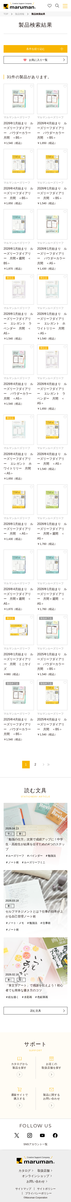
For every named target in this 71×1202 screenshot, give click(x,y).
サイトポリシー (46, 1188)
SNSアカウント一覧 (35, 1144)
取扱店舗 (44, 1170)
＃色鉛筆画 (41, 997)
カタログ (26, 1170)
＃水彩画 (26, 997)
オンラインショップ (37, 1176)
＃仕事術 (45, 922)
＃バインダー (35, 855)
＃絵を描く (12, 997)
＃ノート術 (12, 862)
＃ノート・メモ (14, 922)
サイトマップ (23, 1188)
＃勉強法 (50, 855)
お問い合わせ (37, 1181)
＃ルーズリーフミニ (33, 862)
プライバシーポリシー (38, 1193)
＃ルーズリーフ (14, 855)
